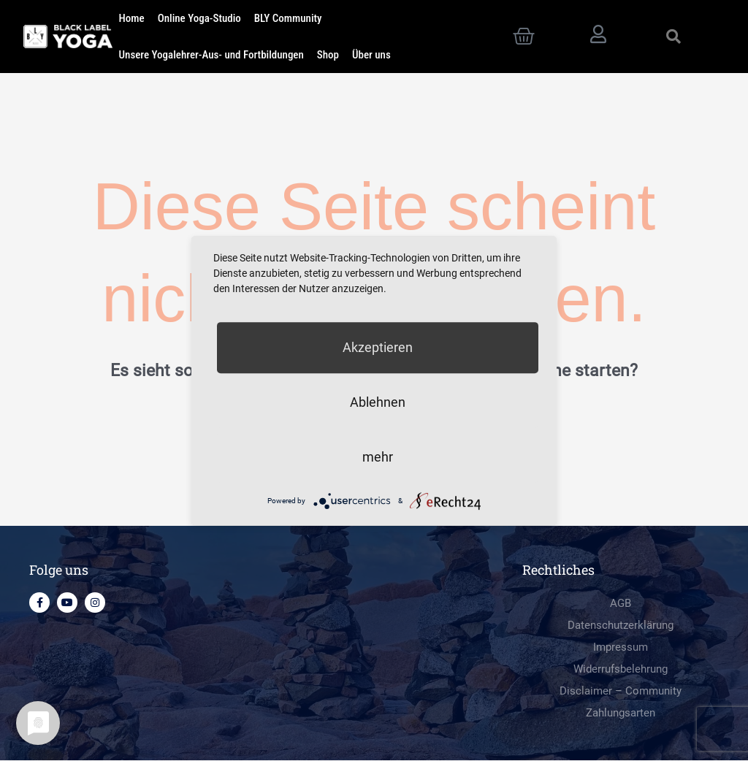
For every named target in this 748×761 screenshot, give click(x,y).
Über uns (371, 54)
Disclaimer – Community (621, 691)
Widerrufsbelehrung (620, 669)
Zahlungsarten (620, 713)
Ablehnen (377, 402)
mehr (377, 456)
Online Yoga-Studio (199, 18)
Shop (328, 54)
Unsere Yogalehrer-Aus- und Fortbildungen (211, 54)
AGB (620, 604)
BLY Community (288, 18)
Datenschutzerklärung (620, 625)
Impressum (620, 647)
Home (132, 18)
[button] (673, 36)
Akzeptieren (378, 347)
